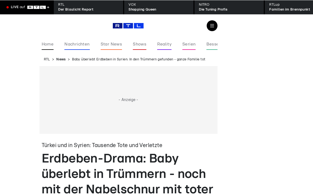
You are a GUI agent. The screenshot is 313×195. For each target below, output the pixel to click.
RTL (47, 59)
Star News (111, 44)
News (61, 59)
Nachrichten (77, 44)
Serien (189, 44)
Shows (139, 44)
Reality (164, 44)
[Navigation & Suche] (212, 25)
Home (48, 44)
